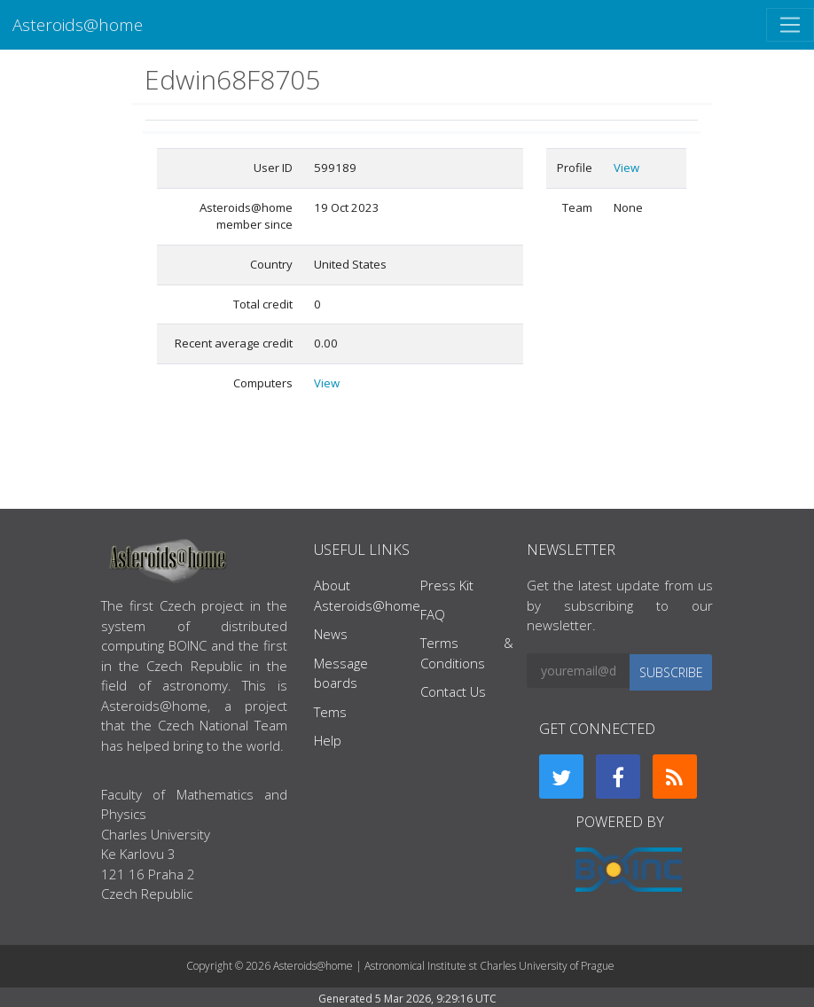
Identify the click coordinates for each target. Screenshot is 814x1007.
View (327, 383)
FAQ (432, 614)
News (331, 634)
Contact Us (453, 691)
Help (327, 740)
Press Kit (447, 585)
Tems (330, 712)
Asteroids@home (77, 24)
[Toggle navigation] (790, 25)
